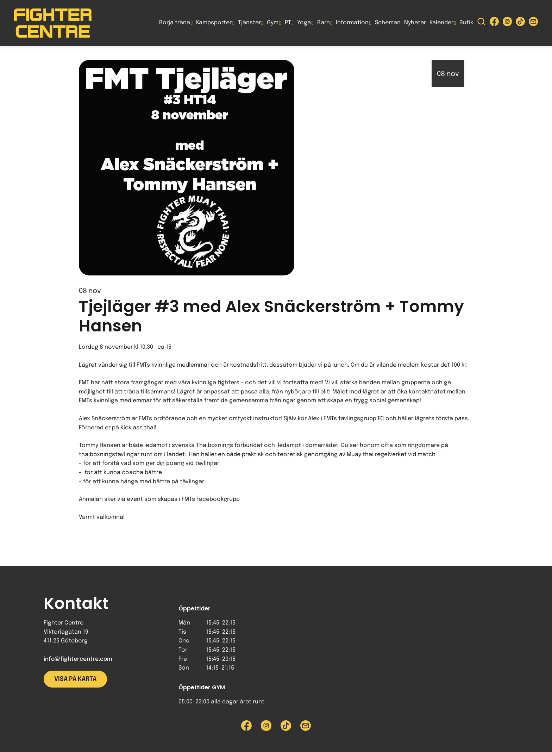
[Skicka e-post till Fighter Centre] (533, 23)
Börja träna (174, 23)
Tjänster (249, 23)
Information (352, 23)
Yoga (304, 23)
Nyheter (415, 23)
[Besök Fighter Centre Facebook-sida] (494, 23)
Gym (272, 23)
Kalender (441, 23)
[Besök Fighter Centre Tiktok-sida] (520, 23)
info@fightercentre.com (78, 659)
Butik (466, 23)
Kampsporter (214, 23)
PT (288, 23)
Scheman (388, 23)
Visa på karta (75, 679)
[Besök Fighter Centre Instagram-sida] (507, 23)
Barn (323, 23)
